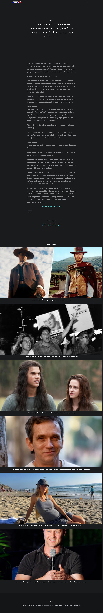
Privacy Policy (58, 605)
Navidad (78, 605)
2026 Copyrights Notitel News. (31, 605)
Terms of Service (69, 605)
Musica (51, 20)
